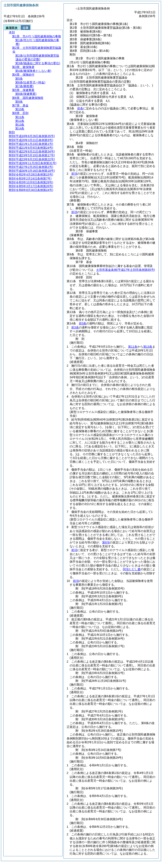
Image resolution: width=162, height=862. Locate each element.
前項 (74, 173)
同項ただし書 (131, 569)
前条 (80, 108)
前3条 (82, 323)
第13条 (148, 346)
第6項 (106, 542)
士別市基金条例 (125, 269)
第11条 (132, 346)
